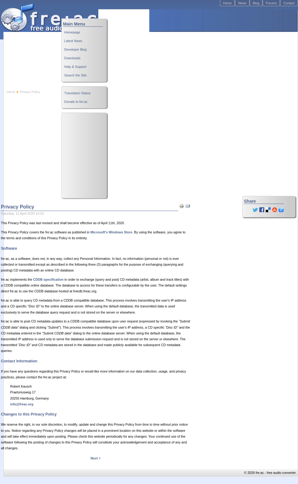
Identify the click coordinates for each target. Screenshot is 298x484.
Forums (271, 3)
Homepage (72, 32)
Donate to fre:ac (76, 101)
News (242, 3)
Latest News (73, 41)
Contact (289, 3)
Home (227, 3)
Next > (95, 458)
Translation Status (77, 93)
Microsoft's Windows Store (111, 232)
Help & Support (75, 66)
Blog (256, 3)
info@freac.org (21, 404)
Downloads (72, 58)
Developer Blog (75, 49)
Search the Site (75, 75)
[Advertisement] (193, 49)
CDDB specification (48, 279)
